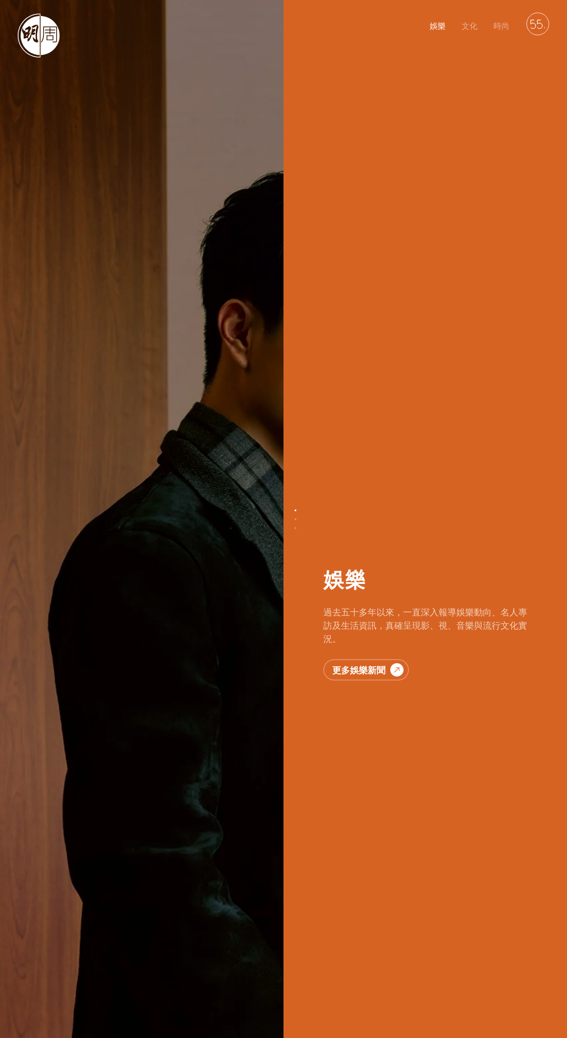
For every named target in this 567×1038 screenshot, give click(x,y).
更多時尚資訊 (368, 935)
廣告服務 (220, 988)
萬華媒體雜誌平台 (271, 988)
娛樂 (438, 26)
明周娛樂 (30, 988)
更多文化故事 (368, 616)
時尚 (501, 26)
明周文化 (68, 988)
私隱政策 (144, 988)
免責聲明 (182, 988)
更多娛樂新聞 (368, 204)
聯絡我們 (106, 988)
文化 (470, 26)
